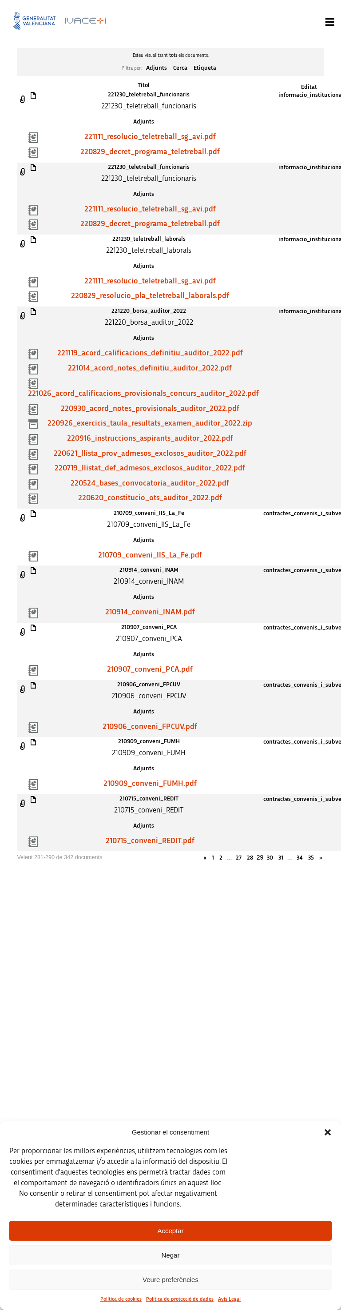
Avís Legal (229, 1299)
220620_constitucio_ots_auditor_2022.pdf (150, 498)
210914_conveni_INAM (148, 570)
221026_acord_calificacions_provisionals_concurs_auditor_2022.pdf (143, 394)
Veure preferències (170, 1279)
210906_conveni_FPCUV (148, 684)
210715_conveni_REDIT (148, 799)
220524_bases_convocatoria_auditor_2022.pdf (150, 483)
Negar (171, 1255)
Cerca (180, 68)
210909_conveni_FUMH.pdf (150, 784)
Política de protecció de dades (180, 1299)
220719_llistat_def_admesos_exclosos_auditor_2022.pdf (150, 468)
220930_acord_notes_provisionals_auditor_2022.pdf (150, 409)
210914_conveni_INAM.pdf (150, 612)
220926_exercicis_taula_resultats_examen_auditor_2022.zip (150, 423)
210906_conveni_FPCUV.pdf (150, 727)
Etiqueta (205, 68)
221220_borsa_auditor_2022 (148, 311)
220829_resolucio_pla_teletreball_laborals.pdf (150, 296)
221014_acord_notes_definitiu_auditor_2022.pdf (150, 368)
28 (250, 858)
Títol (144, 85)
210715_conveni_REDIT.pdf (150, 841)
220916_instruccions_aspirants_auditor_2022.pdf (150, 438)
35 (311, 858)
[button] (327, 1132)
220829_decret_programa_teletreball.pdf (150, 152)
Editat (309, 87)
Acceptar (170, 1230)
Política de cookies (121, 1299)
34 (300, 858)
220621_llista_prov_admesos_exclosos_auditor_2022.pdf (150, 454)
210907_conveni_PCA (149, 627)
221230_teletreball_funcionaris (149, 95)
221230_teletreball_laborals (149, 239)
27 (239, 858)
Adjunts (156, 68)
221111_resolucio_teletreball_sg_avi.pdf (150, 137)
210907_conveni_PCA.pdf (150, 669)
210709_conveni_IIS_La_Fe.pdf (150, 555)
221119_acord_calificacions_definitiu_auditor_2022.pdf (150, 353)
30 (270, 858)
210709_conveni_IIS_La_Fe (149, 513)
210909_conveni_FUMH (149, 741)
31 (280, 858)
